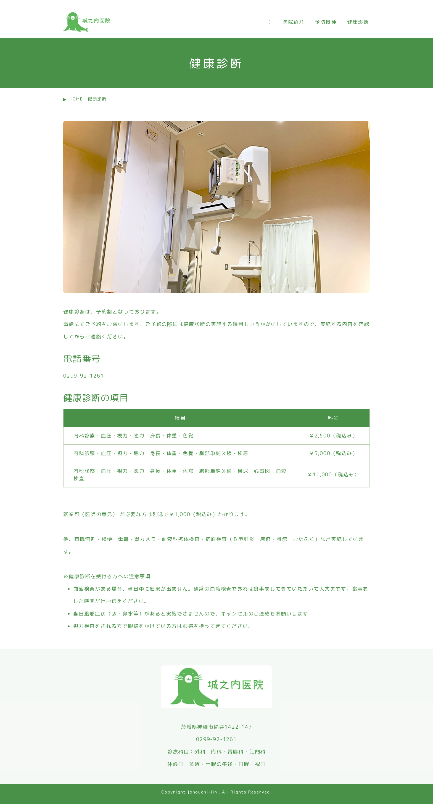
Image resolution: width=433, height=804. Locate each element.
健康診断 (358, 21)
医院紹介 (293, 21)
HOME (76, 99)
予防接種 (326, 21)
